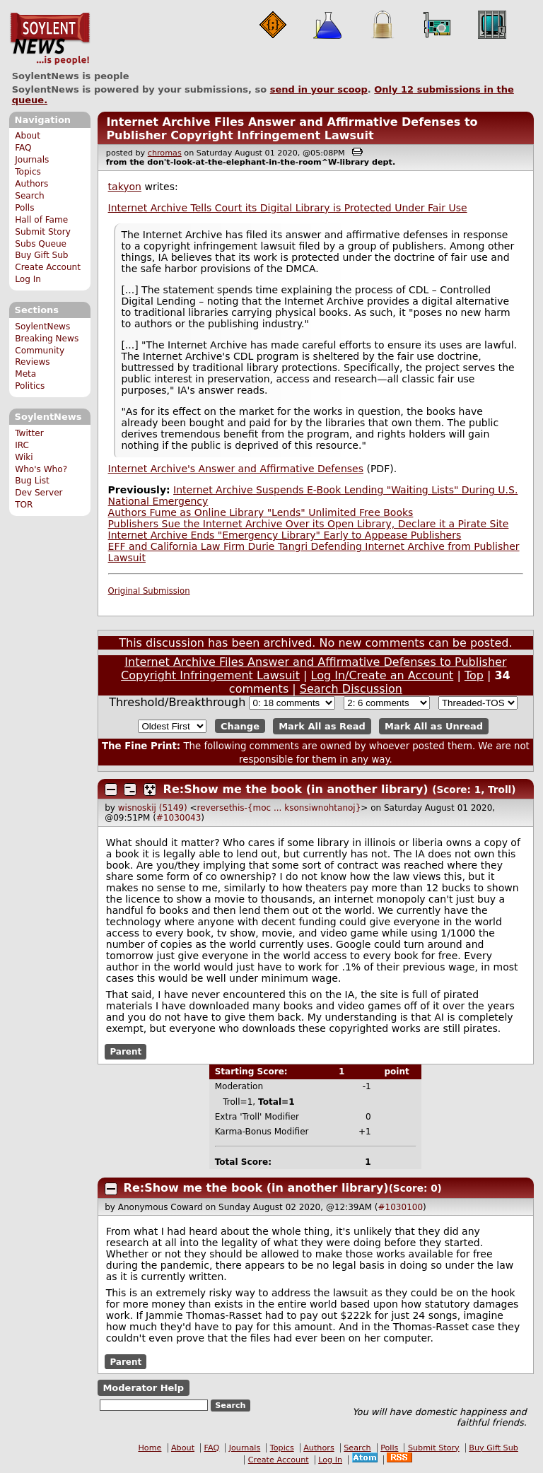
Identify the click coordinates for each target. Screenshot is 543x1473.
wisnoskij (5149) (152, 808)
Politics (30, 386)
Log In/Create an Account (382, 675)
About (27, 136)
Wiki (24, 457)
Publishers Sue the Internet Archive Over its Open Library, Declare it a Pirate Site (308, 523)
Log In (28, 279)
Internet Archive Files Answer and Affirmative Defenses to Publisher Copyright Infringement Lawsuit (291, 128)
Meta (25, 374)
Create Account (48, 267)
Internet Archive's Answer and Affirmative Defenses (235, 468)
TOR (24, 505)
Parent (125, 1052)
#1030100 (401, 1207)
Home (149, 1448)
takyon (124, 186)
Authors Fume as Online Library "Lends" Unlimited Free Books (261, 512)
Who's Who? (41, 469)
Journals (32, 160)
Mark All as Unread (434, 726)
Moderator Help (143, 1388)
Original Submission (149, 591)
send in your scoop (319, 89)
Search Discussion (351, 689)
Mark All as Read (322, 726)
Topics (28, 172)
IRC (22, 445)
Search (30, 196)
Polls (24, 208)
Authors (31, 184)
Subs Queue (40, 244)
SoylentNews (49, 39)
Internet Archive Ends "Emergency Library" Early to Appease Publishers (285, 535)
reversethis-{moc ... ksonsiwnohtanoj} (279, 808)
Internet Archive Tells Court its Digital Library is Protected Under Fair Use (287, 207)
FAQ (23, 148)
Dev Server (38, 493)
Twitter (29, 433)
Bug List (32, 481)
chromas (165, 153)
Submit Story (43, 232)
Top (474, 675)
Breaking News (46, 339)
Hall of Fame (41, 220)
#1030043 (179, 818)
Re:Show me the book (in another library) (295, 789)
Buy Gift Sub (41, 255)
